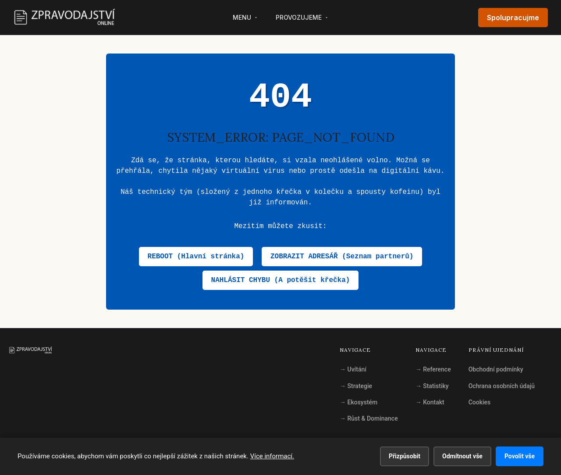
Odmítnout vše (462, 456)
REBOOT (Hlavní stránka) (196, 257)
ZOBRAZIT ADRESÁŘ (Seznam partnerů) (341, 257)
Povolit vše (519, 456)
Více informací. (272, 456)
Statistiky (432, 385)
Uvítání (353, 369)
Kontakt (429, 402)
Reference (433, 369)
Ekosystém (358, 402)
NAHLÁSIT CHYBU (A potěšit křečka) (280, 280)
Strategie (356, 385)
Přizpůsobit (404, 456)
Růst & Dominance (369, 418)
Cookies (480, 402)
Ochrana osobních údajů (502, 385)
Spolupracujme (513, 17)
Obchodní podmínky (496, 369)
